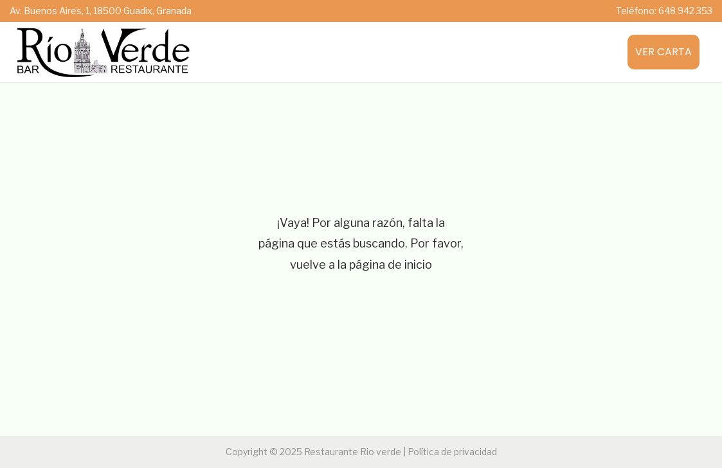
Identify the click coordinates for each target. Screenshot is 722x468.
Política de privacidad (452, 451)
